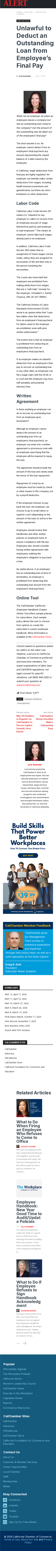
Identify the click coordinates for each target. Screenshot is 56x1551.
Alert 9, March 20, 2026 (16, 1007)
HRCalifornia (11, 1058)
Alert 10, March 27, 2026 (17, 1003)
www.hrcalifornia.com (28, 685)
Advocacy (9, 1053)
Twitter (13, 1510)
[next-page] (24, 1343)
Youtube (13, 1516)
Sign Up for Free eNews (23, 1522)
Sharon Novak (28, 1310)
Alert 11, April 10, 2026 (16, 998)
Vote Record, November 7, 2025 (20, 1021)
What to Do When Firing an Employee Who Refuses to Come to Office (29, 1132)
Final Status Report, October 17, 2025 (23, 1016)
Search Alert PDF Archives (17, 1030)
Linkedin (13, 1505)
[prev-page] (18, 1343)
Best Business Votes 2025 (17, 1025)
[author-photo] (18, 1146)
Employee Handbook (33, 699)
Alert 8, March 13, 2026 (16, 1012)
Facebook (14, 1499)
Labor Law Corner (23, 21)
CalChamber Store (41, 636)
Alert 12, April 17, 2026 (16, 994)
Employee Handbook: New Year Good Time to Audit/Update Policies (29, 1212)
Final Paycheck (23, 703)
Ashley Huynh (28, 1146)
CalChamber (11, 1049)
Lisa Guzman (25, 76)
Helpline (28, 12)
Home (19, 12)
